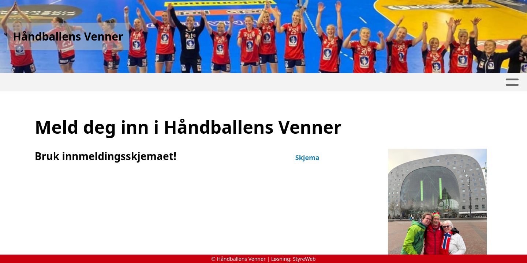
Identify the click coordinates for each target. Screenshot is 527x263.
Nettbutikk (148, 82)
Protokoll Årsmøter (414, 82)
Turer (111, 82)
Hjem (38, 82)
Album (187, 82)
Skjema (307, 157)
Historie (73, 82)
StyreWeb (304, 258)
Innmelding (226, 82)
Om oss (351, 82)
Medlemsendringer (290, 82)
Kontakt (479, 82)
